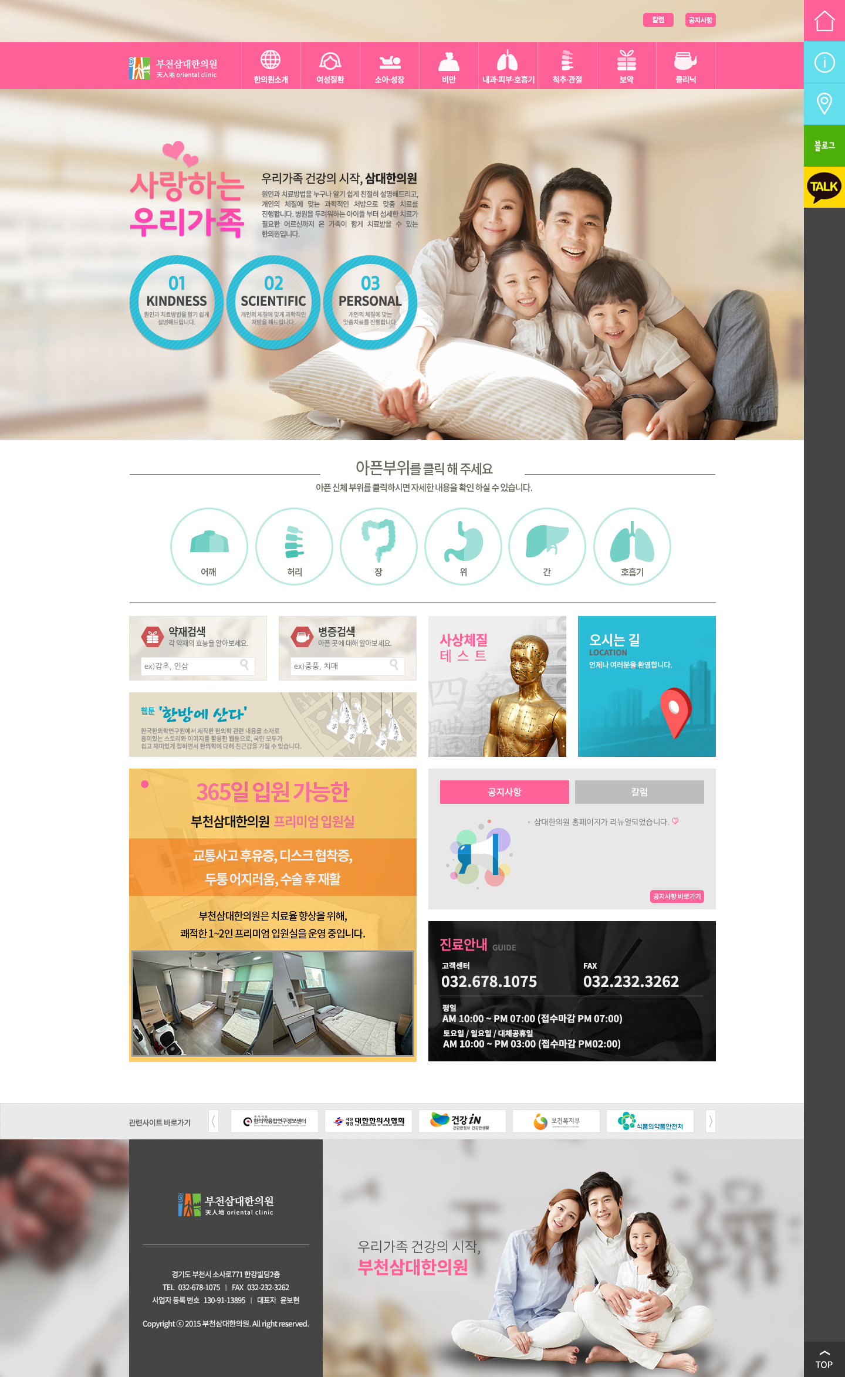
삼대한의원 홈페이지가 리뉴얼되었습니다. (602, 822)
